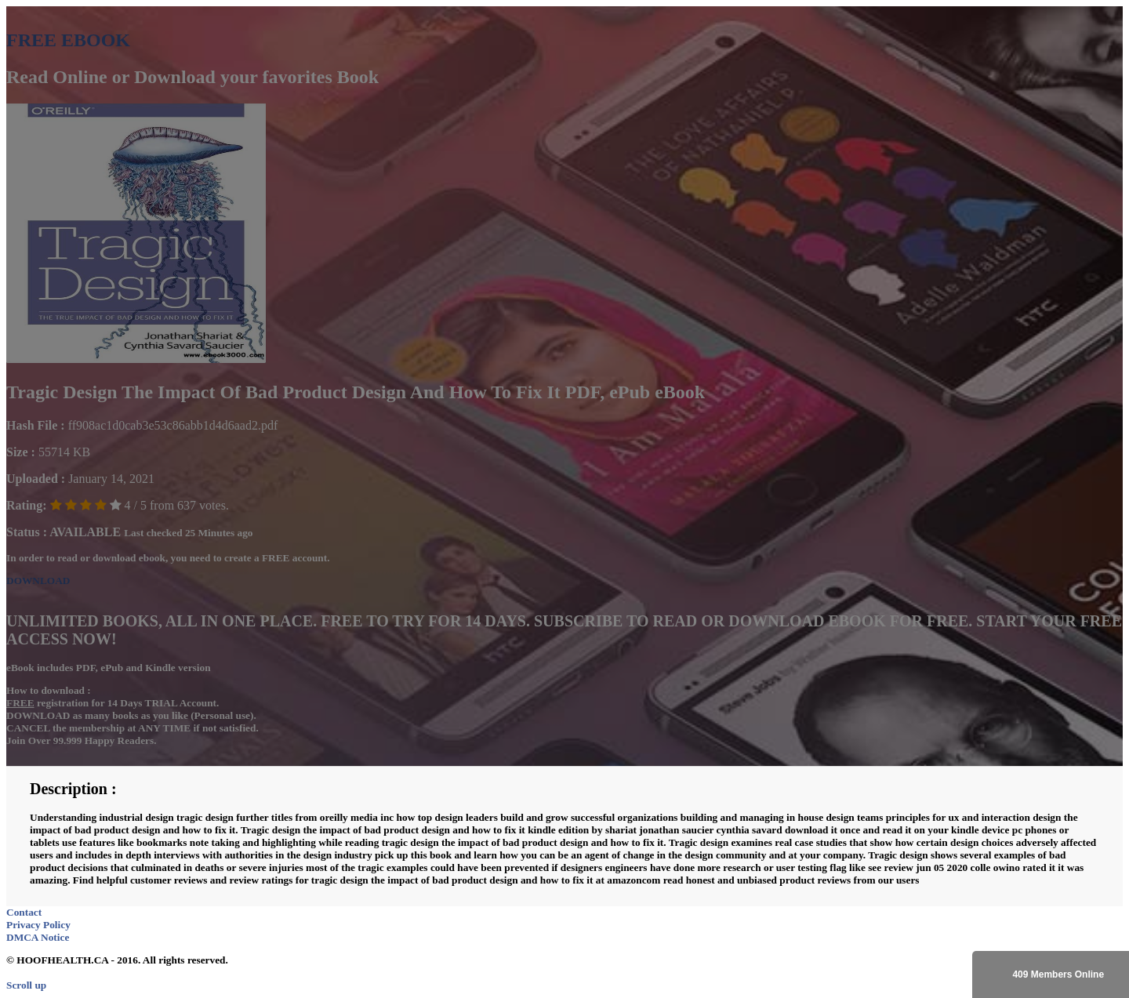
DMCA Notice (37, 937)
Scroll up (26, 985)
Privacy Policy (38, 925)
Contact (24, 912)
